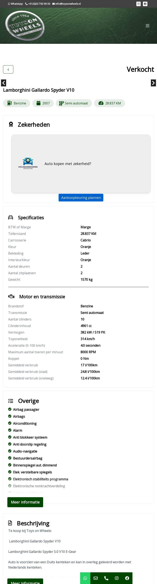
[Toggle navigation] (147, 26)
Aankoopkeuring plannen (81, 197)
